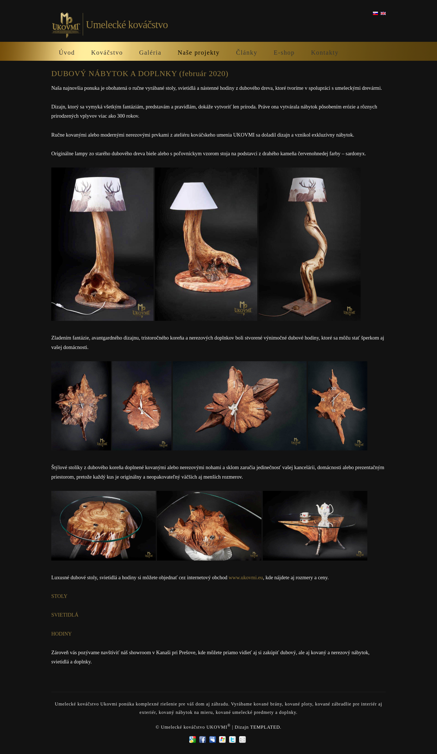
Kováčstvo (107, 52)
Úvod (67, 52)
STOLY (59, 596)
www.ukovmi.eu (246, 577)
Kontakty (325, 52)
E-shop (284, 52)
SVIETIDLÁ (64, 615)
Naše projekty (199, 52)
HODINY (61, 634)
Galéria (150, 52)
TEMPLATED (265, 727)
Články (247, 52)
